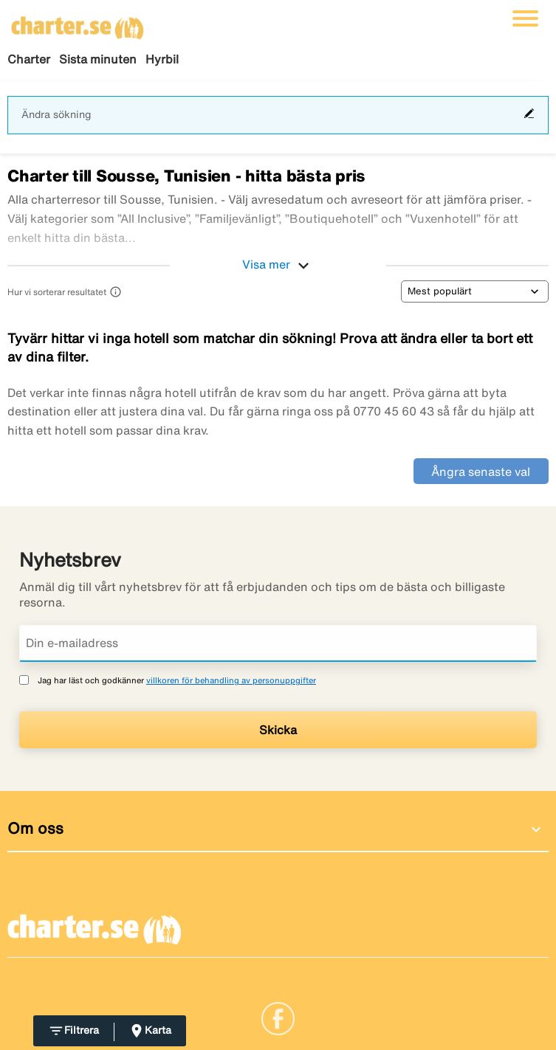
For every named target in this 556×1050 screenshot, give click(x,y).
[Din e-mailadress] (278, 643)
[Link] (278, 1017)
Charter (28, 59)
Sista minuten (98, 59)
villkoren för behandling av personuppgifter (231, 680)
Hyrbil (162, 59)
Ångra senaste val (480, 471)
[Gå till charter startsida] (77, 23)
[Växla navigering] (525, 18)
